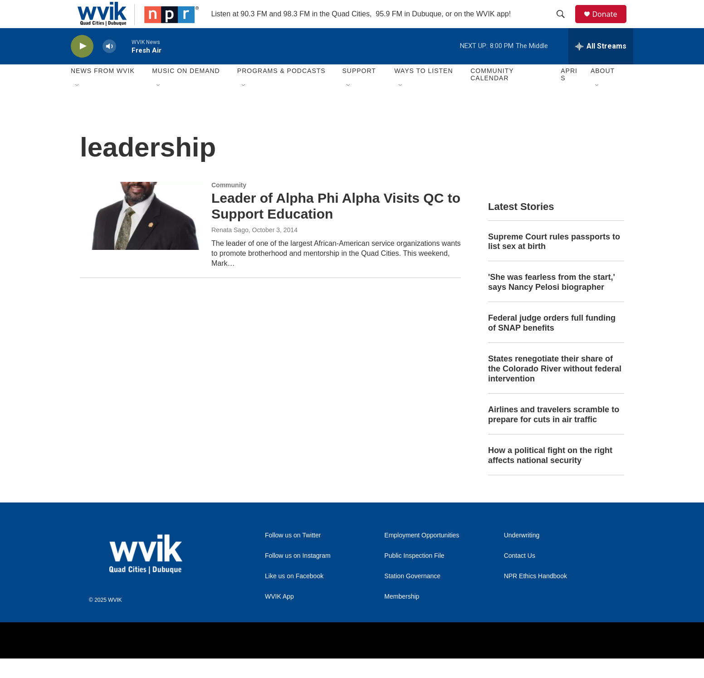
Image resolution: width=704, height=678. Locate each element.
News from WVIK (103, 90)
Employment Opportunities (421, 554)
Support (359, 90)
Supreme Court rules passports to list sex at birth (554, 261)
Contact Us (519, 575)
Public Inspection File (414, 575)
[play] (82, 66)
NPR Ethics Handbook (535, 595)
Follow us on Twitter (293, 554)
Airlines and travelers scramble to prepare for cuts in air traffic (553, 434)
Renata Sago (230, 249)
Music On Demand (186, 90)
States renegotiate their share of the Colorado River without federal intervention (554, 388)
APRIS (569, 94)
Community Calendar (491, 94)
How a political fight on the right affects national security (550, 474)
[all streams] (600, 66)
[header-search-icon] (564, 24)
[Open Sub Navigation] (77, 105)
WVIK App (279, 616)
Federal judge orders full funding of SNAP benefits (552, 342)
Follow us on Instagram (298, 575)
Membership (401, 616)
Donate (610, 24)
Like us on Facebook (294, 595)
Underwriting (522, 554)
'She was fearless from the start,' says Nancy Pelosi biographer (551, 302)
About (603, 90)
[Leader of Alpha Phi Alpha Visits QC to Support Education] (141, 235)
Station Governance (412, 595)
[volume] (109, 66)
